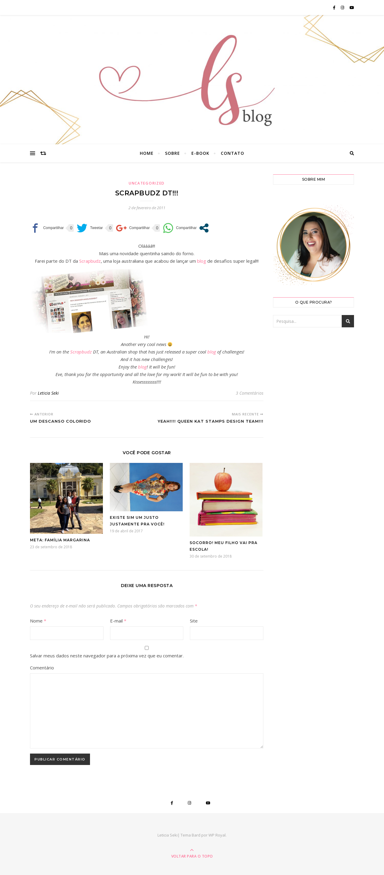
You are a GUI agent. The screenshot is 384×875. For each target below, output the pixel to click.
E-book (200, 153)
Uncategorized (147, 183)
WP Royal (217, 835)
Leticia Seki (48, 393)
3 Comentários (249, 393)
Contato (232, 153)
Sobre (172, 153)
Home (147, 153)
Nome (38, 621)
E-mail (118, 621)
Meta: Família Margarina (60, 540)
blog (201, 261)
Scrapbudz (90, 261)
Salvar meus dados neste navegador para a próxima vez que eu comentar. (107, 656)
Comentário (42, 668)
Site (194, 621)
